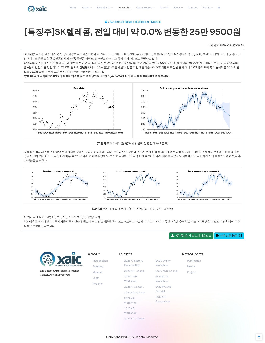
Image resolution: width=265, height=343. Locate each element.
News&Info (103, 7)
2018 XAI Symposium (163, 299)
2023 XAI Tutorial (134, 318)
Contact (193, 7)
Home (73, 7)
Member (98, 272)
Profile (206, 7)
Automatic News (121, 22)
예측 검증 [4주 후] (229, 235)
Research (123, 7)
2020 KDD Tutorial (167, 270)
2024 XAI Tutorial (134, 292)
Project (191, 272)
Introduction (100, 260)
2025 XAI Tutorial (134, 270)
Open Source (144, 7)
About (85, 7)
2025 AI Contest (134, 286)
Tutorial (164, 7)
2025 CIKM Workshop (130, 279)
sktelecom (142, 22)
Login (96, 278)
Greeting (98, 266)
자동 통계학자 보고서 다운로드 (191, 235)
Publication (194, 260)
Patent (191, 266)
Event (177, 7)
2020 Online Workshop (163, 263)
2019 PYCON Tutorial (163, 289)
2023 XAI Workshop (130, 310)
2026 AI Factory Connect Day (133, 263)
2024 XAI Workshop (130, 300)
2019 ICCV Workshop (162, 279)
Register (98, 283)
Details (156, 22)
